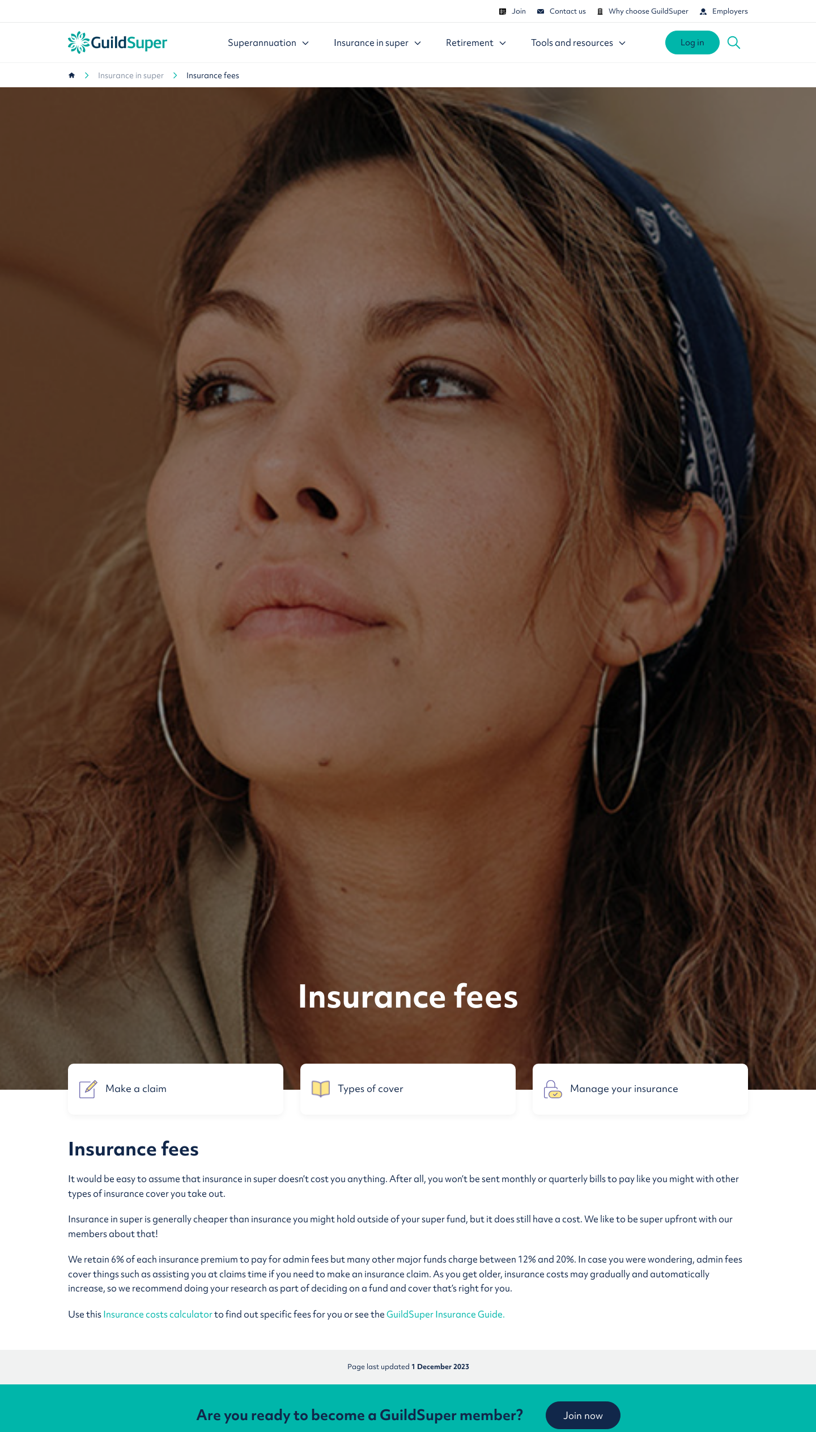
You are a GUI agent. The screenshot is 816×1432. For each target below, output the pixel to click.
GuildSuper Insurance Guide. (445, 1314)
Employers (724, 11)
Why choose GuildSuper (642, 11)
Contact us (561, 11)
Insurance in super (131, 75)
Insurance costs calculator (158, 1314)
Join (512, 11)
